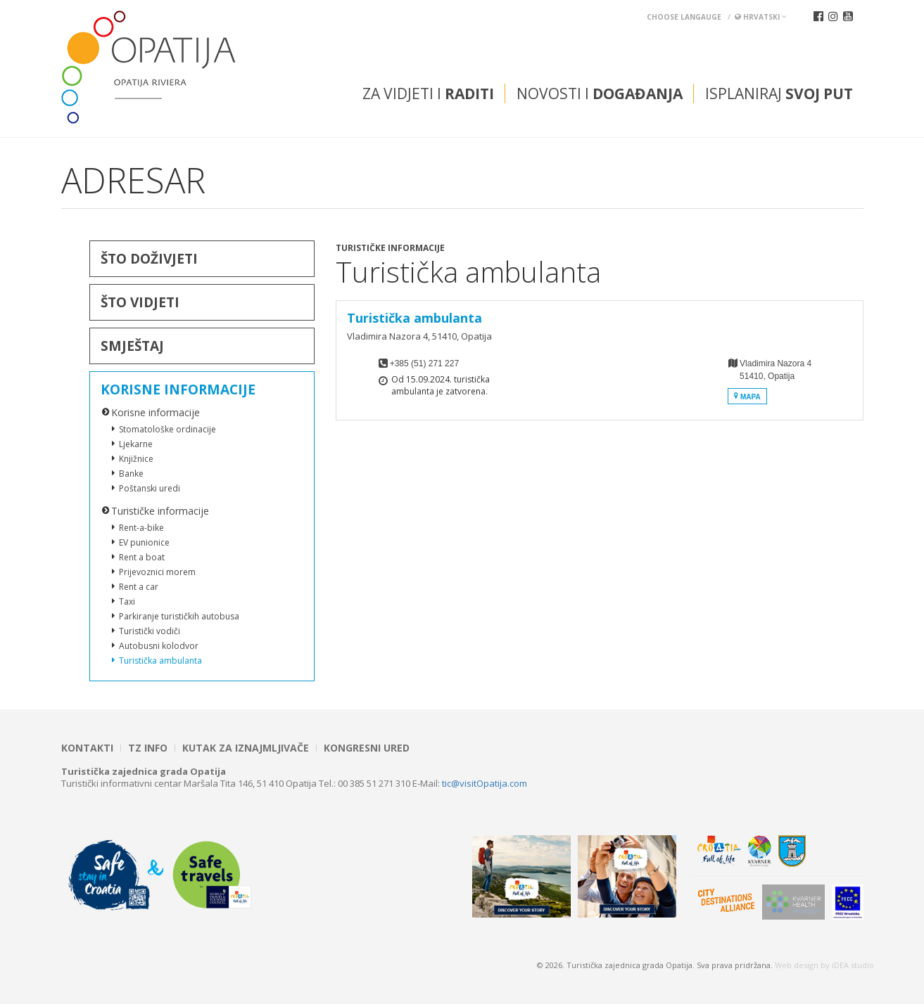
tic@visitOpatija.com (484, 783)
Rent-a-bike (141, 527)
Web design (796, 965)
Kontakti (87, 748)
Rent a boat (142, 557)
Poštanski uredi (149, 488)
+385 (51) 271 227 (424, 363)
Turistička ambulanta (160, 660)
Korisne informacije (178, 389)
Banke (131, 473)
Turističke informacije (160, 511)
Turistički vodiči (149, 631)
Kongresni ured (367, 748)
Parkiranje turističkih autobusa (179, 616)
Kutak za (245, 748)
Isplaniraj (779, 93)
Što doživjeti (149, 259)
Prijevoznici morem (157, 572)
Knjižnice (136, 458)
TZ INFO (147, 748)
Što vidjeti (140, 302)
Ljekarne (136, 444)
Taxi (127, 601)
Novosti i (600, 93)
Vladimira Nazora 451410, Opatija (769, 381)
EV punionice (144, 542)
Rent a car (138, 586)
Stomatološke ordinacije (167, 429)
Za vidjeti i (428, 93)
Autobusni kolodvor (158, 645)
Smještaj (132, 346)
